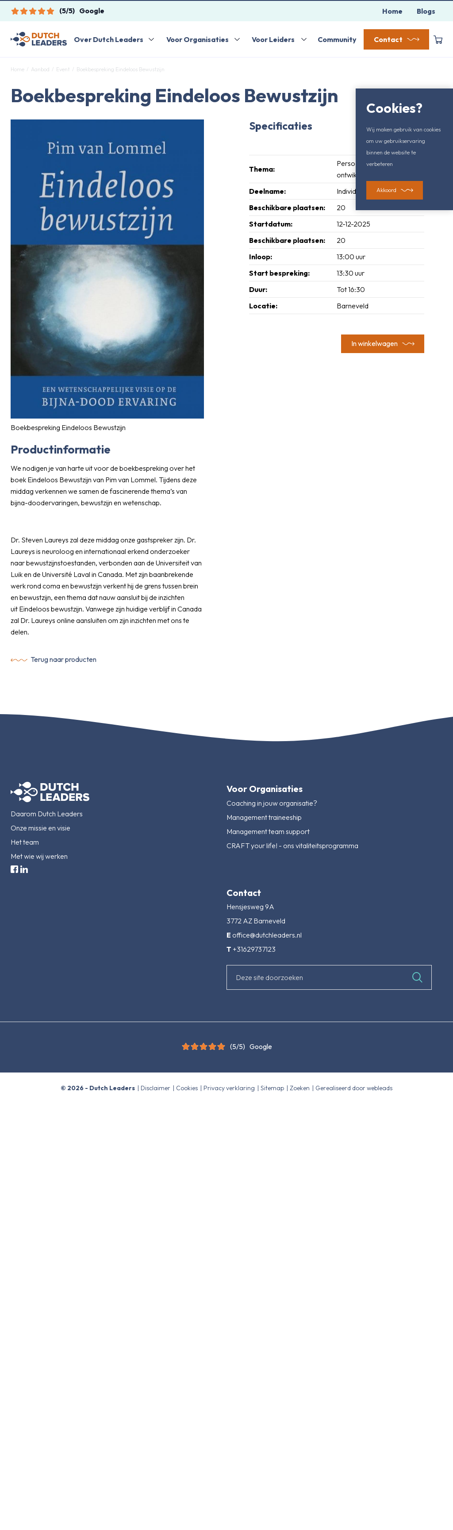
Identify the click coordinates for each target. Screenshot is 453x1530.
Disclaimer (156, 1088)
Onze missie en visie (40, 827)
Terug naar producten (63, 659)
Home (392, 11)
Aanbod (40, 69)
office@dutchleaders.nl (267, 934)
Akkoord (386, 190)
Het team (25, 842)
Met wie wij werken (39, 856)
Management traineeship (264, 817)
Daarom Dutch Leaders (47, 813)
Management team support (268, 831)
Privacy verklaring (229, 1088)
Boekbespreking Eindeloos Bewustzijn (120, 69)
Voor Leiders (273, 39)
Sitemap (273, 1088)
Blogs (426, 11)
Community (337, 39)
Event (63, 69)
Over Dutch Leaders (108, 39)
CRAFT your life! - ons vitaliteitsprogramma (292, 845)
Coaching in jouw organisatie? (271, 803)
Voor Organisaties (197, 39)
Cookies (187, 1088)
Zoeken (300, 1088)
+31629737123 (254, 949)
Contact (388, 39)
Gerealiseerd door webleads (353, 1088)
